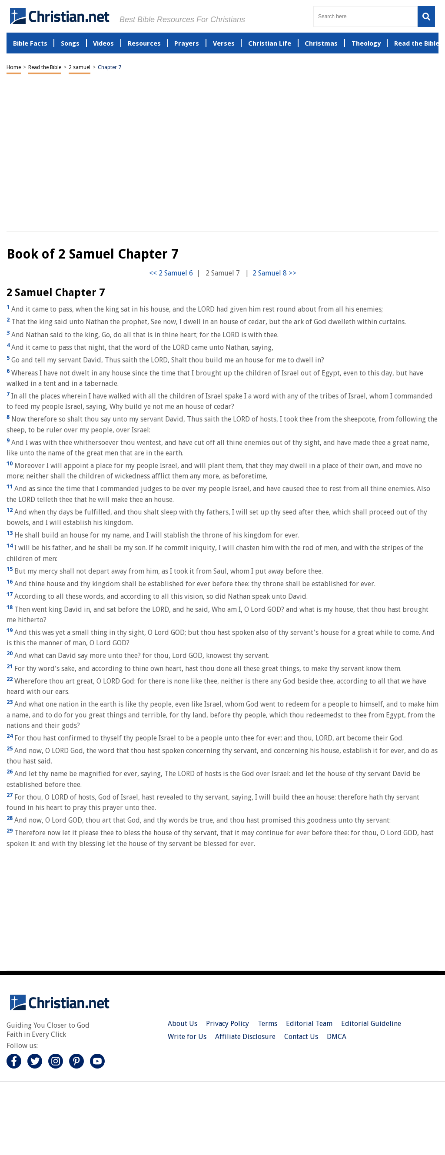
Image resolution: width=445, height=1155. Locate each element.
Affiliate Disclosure (245, 1036)
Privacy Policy (227, 1023)
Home (14, 67)
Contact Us (301, 1036)
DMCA (336, 1036)
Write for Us (187, 1036)
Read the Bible (44, 67)
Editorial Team (309, 1023)
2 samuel (79, 67)
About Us (182, 1023)
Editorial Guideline (371, 1023)
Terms (267, 1023)
